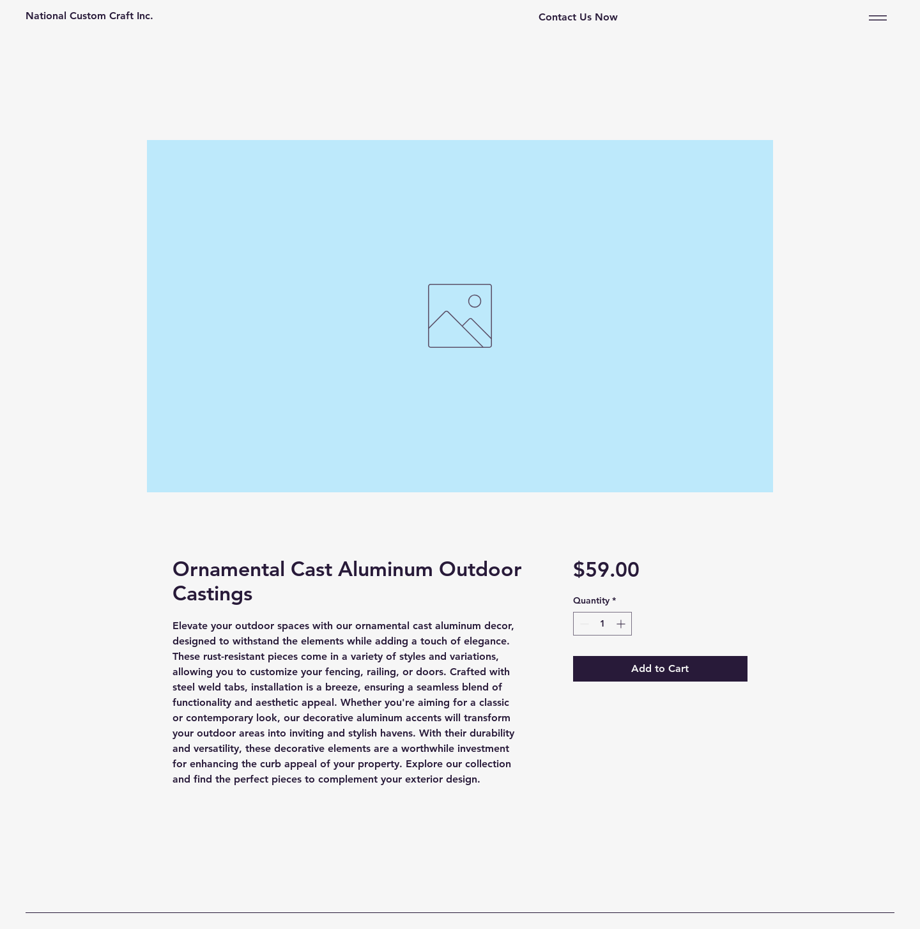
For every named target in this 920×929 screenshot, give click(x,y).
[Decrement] (583, 624)
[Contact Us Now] (578, 18)
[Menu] (875, 17)
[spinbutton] (602, 624)
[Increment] (622, 624)
